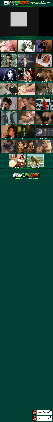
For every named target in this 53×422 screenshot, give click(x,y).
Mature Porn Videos (37, 2)
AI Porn (41, 2)
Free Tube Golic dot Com (37, 1)
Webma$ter (36, 178)
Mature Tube (32, 2)
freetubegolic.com (17, 178)
